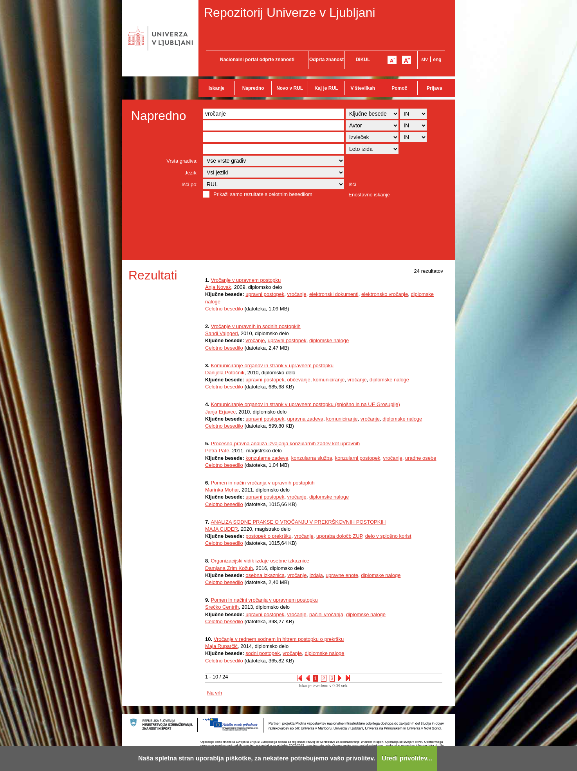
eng (437, 59)
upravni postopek (264, 294)
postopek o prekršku (268, 536)
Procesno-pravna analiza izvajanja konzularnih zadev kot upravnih (285, 443)
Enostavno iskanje (369, 195)
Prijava (434, 88)
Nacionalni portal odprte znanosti (257, 59)
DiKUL (363, 59)
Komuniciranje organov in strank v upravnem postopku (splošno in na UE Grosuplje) (305, 404)
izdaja (316, 575)
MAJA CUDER (221, 529)
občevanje (298, 380)
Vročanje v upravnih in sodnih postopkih (255, 326)
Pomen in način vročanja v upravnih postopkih (262, 483)
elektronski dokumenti (334, 294)
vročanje (297, 294)
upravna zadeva (305, 419)
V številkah (362, 88)
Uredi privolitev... (407, 758)
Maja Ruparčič (221, 646)
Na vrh (214, 693)
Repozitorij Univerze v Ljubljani (289, 12)
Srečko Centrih (222, 607)
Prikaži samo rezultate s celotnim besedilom (262, 194)
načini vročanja (326, 614)
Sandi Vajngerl (221, 333)
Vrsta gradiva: (182, 161)
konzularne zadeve (266, 458)
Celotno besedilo (224, 309)
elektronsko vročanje (384, 294)
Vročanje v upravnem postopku (246, 280)
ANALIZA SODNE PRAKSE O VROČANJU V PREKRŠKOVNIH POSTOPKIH (298, 522)
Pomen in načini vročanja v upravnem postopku (264, 600)
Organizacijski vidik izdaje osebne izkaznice (260, 561)
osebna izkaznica (265, 575)
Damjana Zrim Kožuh (229, 568)
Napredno (253, 88)
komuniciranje (328, 380)
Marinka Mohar (222, 490)
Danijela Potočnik (224, 373)
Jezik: (191, 173)
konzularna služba (311, 458)
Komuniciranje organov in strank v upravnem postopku (272, 365)
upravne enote (342, 575)
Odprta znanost (326, 59)
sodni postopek (262, 653)
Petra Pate (217, 451)
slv (424, 59)
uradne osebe (420, 458)
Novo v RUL (289, 88)
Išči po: (190, 184)
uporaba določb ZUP (339, 536)
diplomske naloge (329, 340)
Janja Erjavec (220, 412)
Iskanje (217, 88)
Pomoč (399, 88)
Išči (352, 184)
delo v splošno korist (388, 536)
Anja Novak (218, 287)
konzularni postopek (357, 458)
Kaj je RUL (326, 88)
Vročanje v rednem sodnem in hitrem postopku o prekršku (279, 639)
